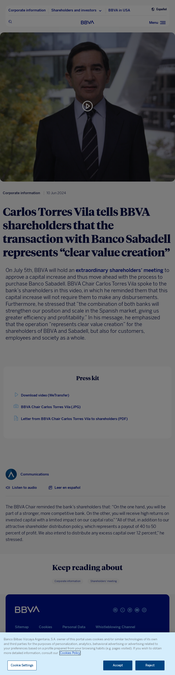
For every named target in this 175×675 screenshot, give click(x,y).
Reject (149, 665)
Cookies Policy (70, 653)
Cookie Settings (22, 665)
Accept (118, 665)
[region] (87, 653)
